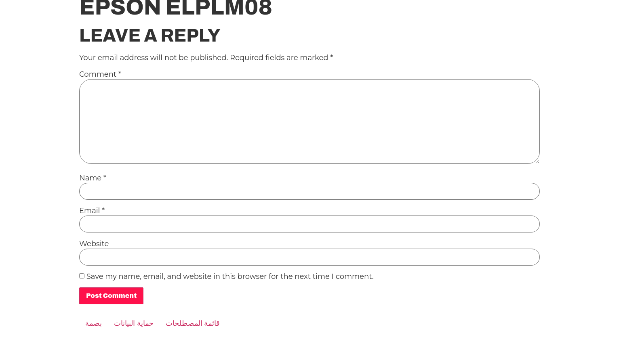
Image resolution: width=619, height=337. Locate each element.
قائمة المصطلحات (193, 323)
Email (92, 210)
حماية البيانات (134, 323)
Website (94, 243)
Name (92, 178)
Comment (100, 74)
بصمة (93, 323)
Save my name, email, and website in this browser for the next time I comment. (230, 276)
